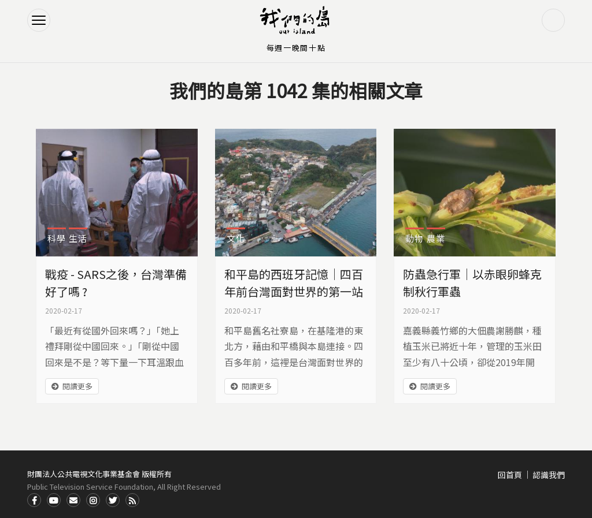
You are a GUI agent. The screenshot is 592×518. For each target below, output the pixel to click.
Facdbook (34, 500)
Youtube (54, 500)
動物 (414, 238)
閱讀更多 (77, 386)
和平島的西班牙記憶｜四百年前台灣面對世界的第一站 (293, 283)
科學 (56, 238)
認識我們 (548, 474)
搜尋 (553, 20)
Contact (73, 500)
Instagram (93, 500)
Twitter (113, 500)
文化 (236, 238)
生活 (78, 238)
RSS (132, 500)
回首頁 (510, 474)
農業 (436, 238)
